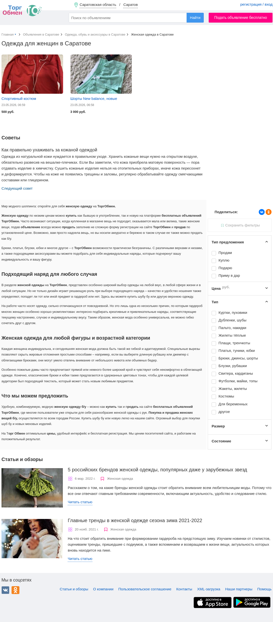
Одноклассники (15, 590)
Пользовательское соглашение (144, 589)
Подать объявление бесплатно (240, 17)
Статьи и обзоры (74, 589)
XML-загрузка (208, 589)
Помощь (264, 589)
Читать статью (80, 502)
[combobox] (136, 18)
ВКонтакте (5, 590)
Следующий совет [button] (17, 188)
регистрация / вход (256, 4)
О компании (103, 589)
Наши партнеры (238, 589)
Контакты (184, 589)
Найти (195, 17)
